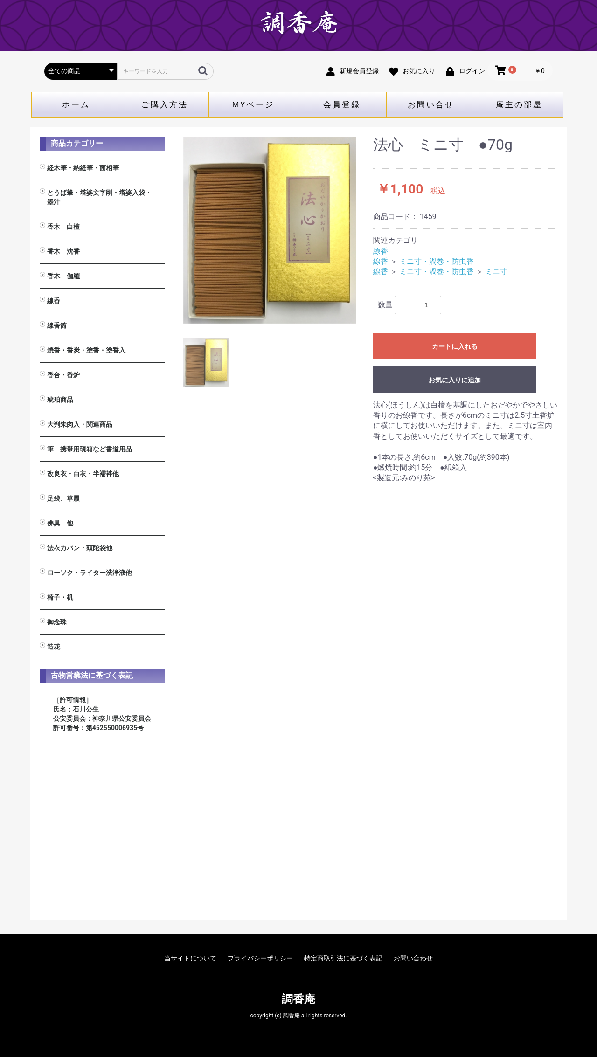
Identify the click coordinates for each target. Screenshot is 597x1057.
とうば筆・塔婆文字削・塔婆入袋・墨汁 (99, 197)
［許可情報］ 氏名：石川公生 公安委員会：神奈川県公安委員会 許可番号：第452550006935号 (102, 714)
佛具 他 (60, 523)
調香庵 (298, 999)
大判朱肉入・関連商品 (79, 424)
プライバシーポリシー (260, 958)
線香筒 (57, 325)
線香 (53, 300)
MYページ (253, 104)
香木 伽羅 (63, 276)
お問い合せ (431, 104)
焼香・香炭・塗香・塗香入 (86, 350)
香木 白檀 (63, 226)
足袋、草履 (63, 498)
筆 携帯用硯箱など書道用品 (89, 449)
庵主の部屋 (519, 104)
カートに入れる (455, 346)
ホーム (76, 104)
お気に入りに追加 (455, 380)
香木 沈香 (63, 251)
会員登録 (342, 104)
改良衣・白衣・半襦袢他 (83, 473)
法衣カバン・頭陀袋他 (79, 548)
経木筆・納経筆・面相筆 (83, 168)
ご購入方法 (164, 104)
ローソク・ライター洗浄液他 (89, 572)
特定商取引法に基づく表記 (343, 958)
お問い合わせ (413, 958)
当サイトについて (190, 958)
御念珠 (57, 622)
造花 (53, 646)
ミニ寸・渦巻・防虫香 (436, 261)
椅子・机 (60, 597)
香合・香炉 (63, 375)
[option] (270, 230)
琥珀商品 (60, 399)
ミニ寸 (496, 271)
